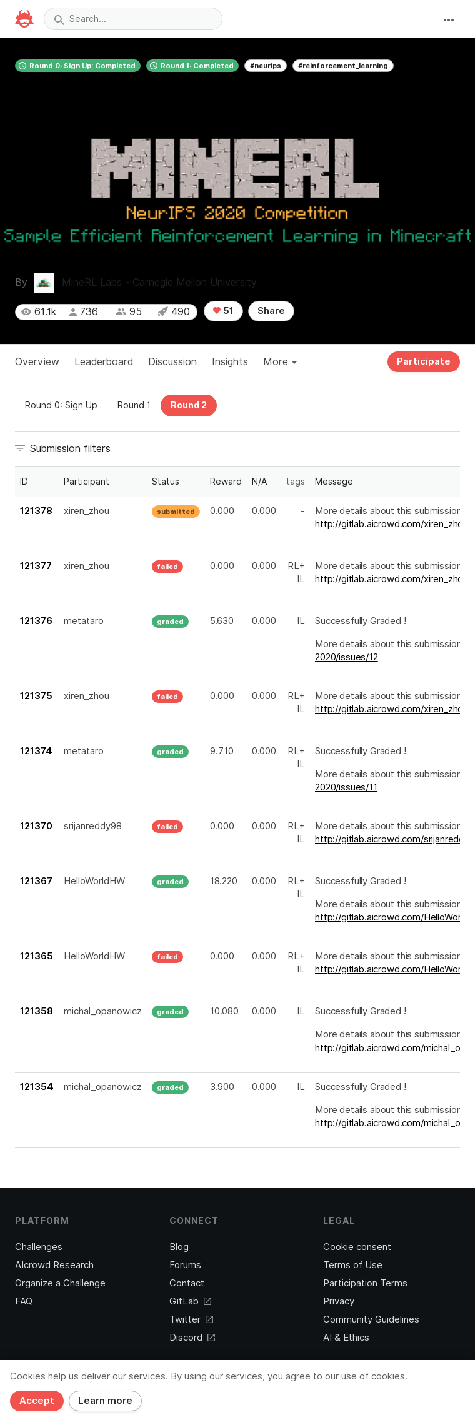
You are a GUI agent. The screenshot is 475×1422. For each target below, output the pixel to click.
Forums (185, 1265)
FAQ (23, 1301)
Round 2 (189, 405)
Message (334, 482)
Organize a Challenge (60, 1283)
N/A (259, 482)
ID (24, 482)
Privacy (338, 1301)
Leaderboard (103, 362)
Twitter (191, 1319)
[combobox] (133, 19)
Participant (86, 482)
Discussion (172, 362)
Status (165, 482)
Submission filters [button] (70, 449)
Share (271, 310)
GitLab (190, 1301)
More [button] (280, 362)
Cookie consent (357, 1247)
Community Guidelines (371, 1319)
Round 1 (134, 405)
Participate (424, 361)
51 (223, 310)
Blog (179, 1247)
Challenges (38, 1247)
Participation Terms (365, 1283)
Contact (186, 1283)
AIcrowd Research (54, 1265)
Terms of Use (352, 1265)
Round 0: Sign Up (61, 405)
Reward (226, 482)
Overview (37, 362)
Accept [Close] (36, 1400)
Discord (192, 1337)
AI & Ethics (346, 1337)
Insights (230, 362)
